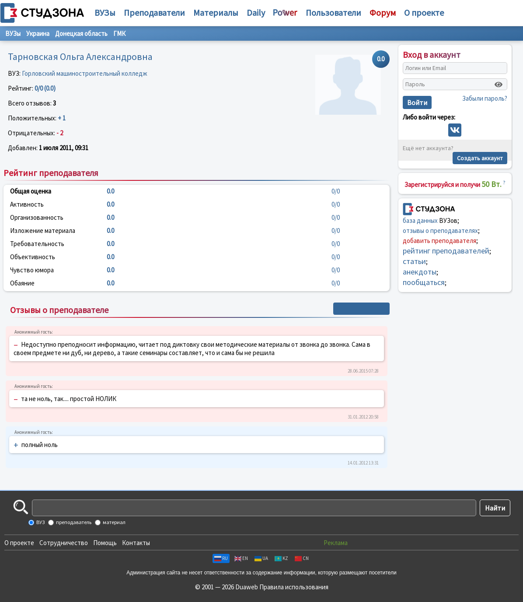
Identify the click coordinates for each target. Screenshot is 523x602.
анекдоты (419, 272)
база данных (420, 220)
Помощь (105, 543)
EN (241, 558)
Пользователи (333, 12)
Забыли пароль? (484, 98)
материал (114, 522)
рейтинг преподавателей (446, 251)
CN (302, 558)
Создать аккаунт (480, 158)
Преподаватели (154, 12)
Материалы (215, 12)
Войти (417, 102)
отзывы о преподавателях (440, 230)
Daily (256, 12)
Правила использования (293, 587)
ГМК (119, 33)
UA (261, 558)
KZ (281, 558)
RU (221, 558)
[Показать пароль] (498, 84)
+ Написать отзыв (361, 309)
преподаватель (73, 522)
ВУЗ (40, 522)
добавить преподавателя (439, 240)
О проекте (19, 543)
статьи (414, 261)
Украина (37, 33)
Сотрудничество (63, 543)
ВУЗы (104, 12)
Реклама (336, 543)
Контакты (136, 543)
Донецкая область (81, 33)
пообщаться (424, 282)
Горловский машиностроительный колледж (84, 73)
